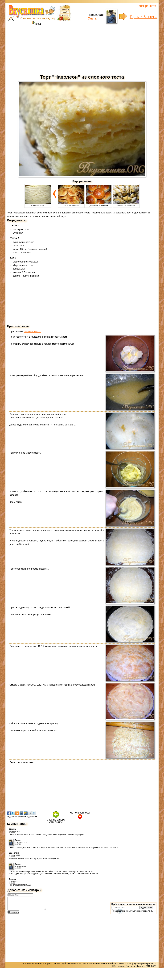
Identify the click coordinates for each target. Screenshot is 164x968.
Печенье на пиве (71, 204)
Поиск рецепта (146, 6)
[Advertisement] (82, 49)
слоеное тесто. (32, 331)
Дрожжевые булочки (98, 204)
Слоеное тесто (38, 204)
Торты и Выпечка (143, 17)
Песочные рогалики (126, 204)
